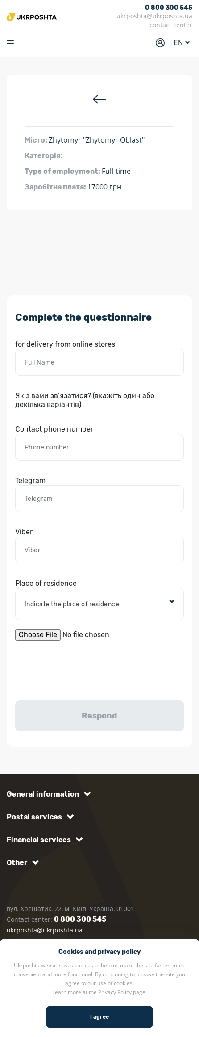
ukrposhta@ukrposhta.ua (154, 16)
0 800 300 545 (168, 8)
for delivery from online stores (65, 344)
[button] (47, 794)
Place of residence (46, 583)
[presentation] (83, 669)
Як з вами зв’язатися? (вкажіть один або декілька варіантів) (84, 400)
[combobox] (100, 604)
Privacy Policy (115, 992)
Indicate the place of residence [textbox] (72, 604)
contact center (170, 25)
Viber (24, 532)
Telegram (30, 480)
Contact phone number (54, 429)
